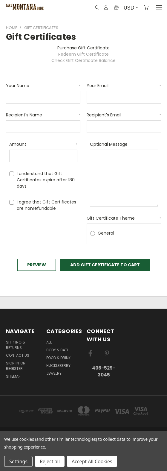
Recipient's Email (124, 115)
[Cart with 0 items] (146, 7)
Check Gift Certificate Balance (83, 60)
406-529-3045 (103, 371)
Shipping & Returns (15, 345)
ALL (49, 342)
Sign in (13, 363)
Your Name (43, 86)
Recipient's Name (43, 115)
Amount (43, 144)
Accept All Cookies (92, 461)
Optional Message (109, 144)
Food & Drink (58, 357)
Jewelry (54, 373)
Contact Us (17, 355)
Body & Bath (58, 350)
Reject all (50, 461)
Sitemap (13, 376)
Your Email (124, 86)
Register (14, 368)
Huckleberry (58, 365)
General (106, 233)
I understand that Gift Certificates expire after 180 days (46, 180)
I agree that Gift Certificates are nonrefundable (46, 205)
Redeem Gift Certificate (83, 54)
